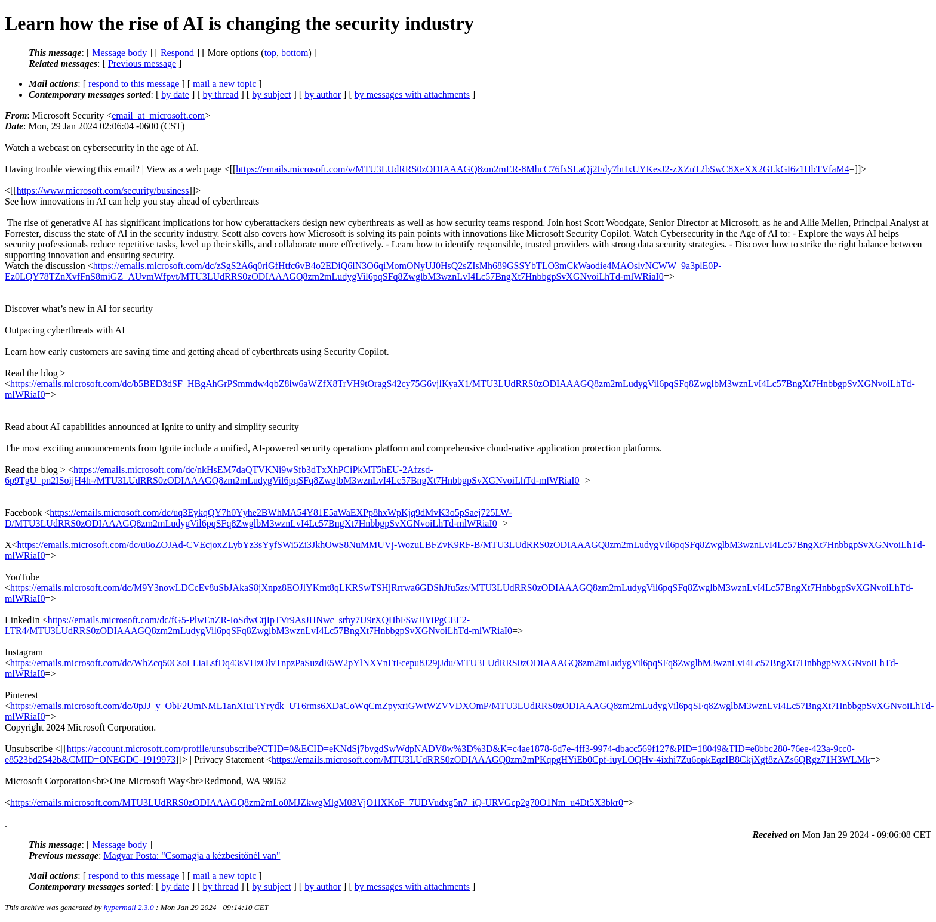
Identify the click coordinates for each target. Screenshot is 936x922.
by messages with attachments (412, 94)
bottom (294, 53)
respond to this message (133, 84)
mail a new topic (224, 84)
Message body (119, 53)
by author (322, 94)
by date (175, 94)
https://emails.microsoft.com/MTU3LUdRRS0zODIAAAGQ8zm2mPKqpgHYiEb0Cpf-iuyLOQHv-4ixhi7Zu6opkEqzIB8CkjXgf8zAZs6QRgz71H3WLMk (571, 759)
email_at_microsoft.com (158, 115)
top (270, 53)
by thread (221, 94)
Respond (177, 53)
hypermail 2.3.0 (129, 907)
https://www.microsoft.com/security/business (103, 190)
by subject (271, 94)
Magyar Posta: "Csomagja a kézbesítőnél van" (191, 855)
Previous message (142, 63)
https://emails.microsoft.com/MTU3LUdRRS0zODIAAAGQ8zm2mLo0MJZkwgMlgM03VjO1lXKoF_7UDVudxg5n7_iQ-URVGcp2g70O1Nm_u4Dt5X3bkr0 (316, 802)
